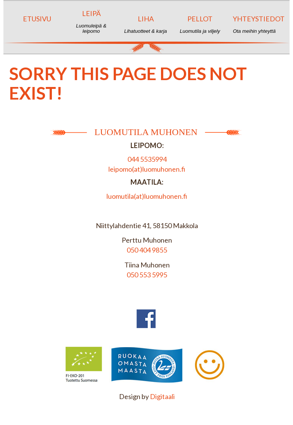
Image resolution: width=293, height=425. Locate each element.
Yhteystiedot (257, 24)
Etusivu (36, 24)
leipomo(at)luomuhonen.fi (146, 169)
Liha (145, 24)
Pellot (199, 24)
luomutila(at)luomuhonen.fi (146, 196)
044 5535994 (147, 159)
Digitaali (162, 396)
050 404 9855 (147, 250)
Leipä (91, 21)
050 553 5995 (147, 274)
